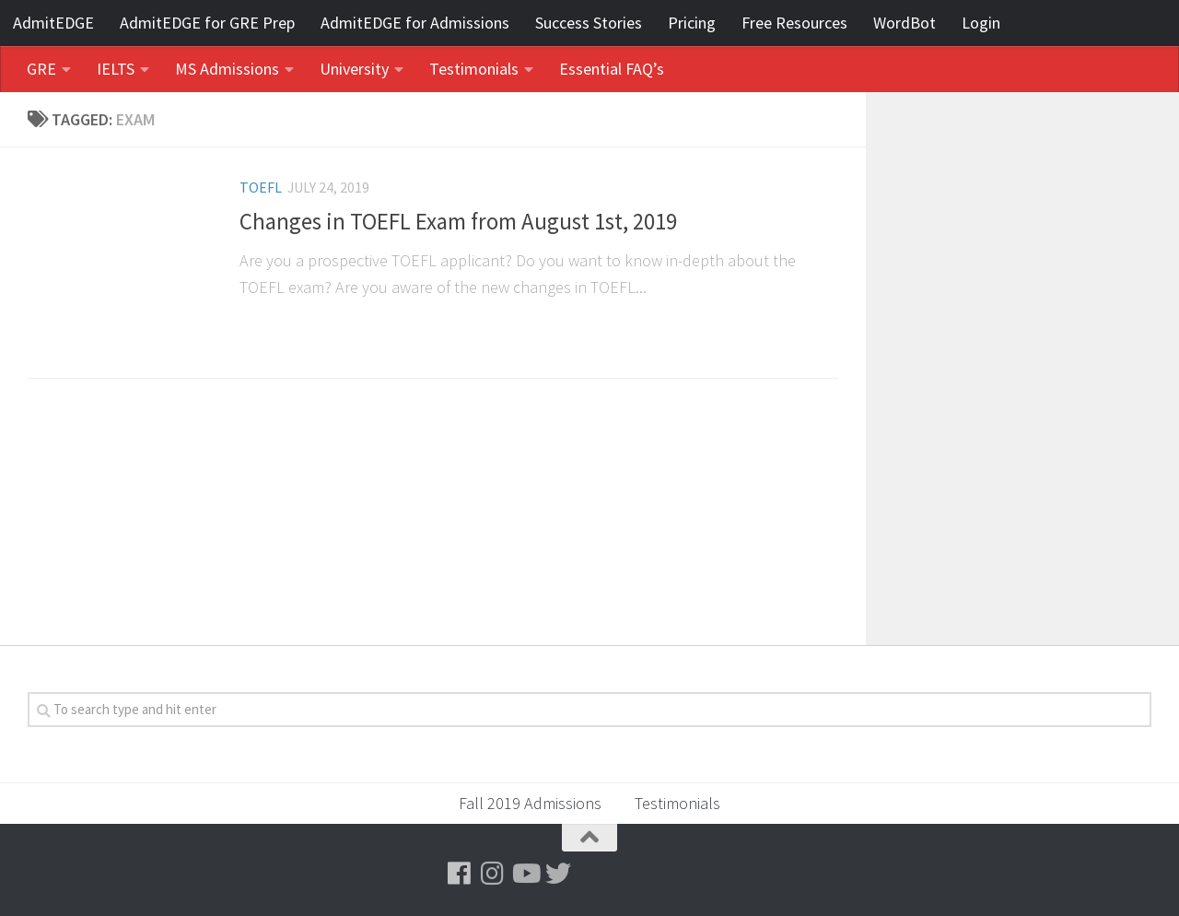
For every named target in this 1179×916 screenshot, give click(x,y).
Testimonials (474, 68)
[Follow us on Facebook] (459, 874)
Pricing (692, 22)
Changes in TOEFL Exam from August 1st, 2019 (458, 221)
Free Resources (794, 22)
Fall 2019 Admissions (530, 803)
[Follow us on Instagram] (492, 874)
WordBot (904, 22)
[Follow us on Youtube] (525, 874)
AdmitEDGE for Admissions (415, 22)
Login (981, 22)
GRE (41, 68)
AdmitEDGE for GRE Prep (207, 22)
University (354, 68)
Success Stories (588, 22)
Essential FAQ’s (611, 68)
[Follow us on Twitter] (558, 874)
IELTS (115, 68)
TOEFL (260, 187)
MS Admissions (227, 68)
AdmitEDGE (53, 22)
